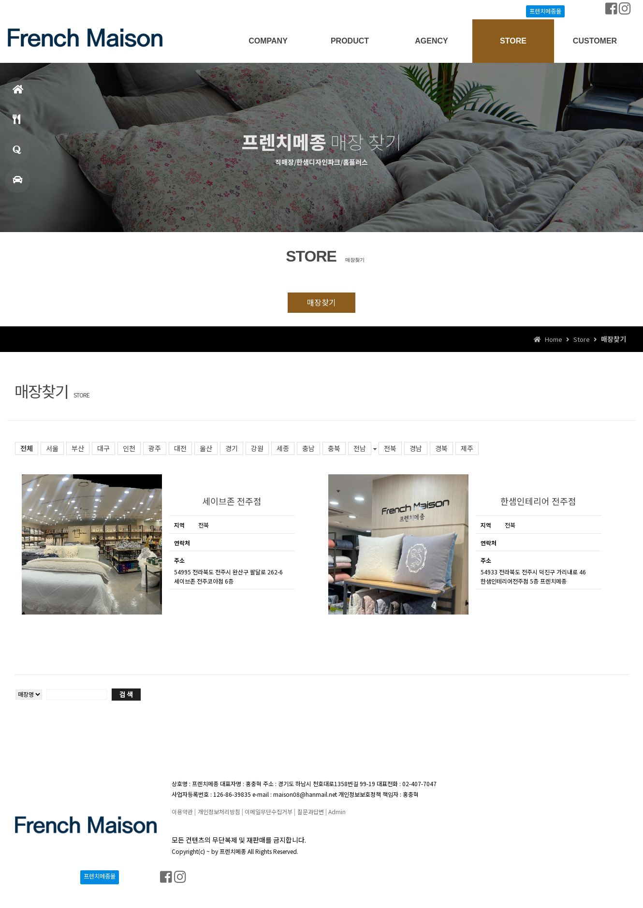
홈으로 (18, 94)
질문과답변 (310, 811)
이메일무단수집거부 (268, 811)
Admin (337, 811)
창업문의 (17, 154)
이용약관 (182, 811)
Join (51, 10)
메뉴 (16, 123)
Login (27, 10)
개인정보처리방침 (219, 811)
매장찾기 (17, 184)
